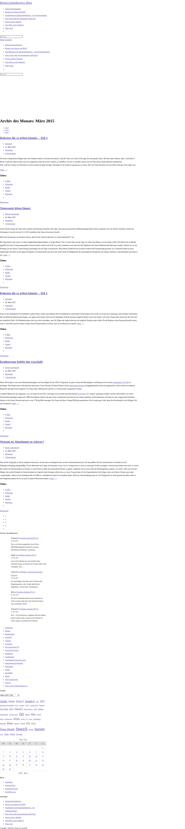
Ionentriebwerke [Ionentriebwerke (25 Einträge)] (13, 714)
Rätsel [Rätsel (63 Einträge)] (10, 723)
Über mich (9, 66)
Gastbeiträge (9, 657)
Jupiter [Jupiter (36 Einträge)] (27, 714)
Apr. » (26, 773)
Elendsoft (8, 144)
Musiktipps (9, 667)
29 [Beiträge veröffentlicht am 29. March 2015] (43, 765)
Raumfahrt (9, 150)
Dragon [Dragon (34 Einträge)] (41, 705)
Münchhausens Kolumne (14, 663)
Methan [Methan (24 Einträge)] (39, 714)
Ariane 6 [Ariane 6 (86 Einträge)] (30, 701)
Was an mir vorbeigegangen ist (16, 686)
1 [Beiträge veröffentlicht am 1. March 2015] (42, 748)
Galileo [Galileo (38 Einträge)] (41, 709)
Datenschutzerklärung (13, 45)
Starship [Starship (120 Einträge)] (40, 729)
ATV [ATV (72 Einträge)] (42, 701)
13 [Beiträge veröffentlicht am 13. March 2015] (30, 756)
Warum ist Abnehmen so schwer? (22, 441)
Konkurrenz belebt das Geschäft (21, 361)
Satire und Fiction (11, 680)
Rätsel (7, 676)
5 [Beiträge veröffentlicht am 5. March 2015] (23, 752)
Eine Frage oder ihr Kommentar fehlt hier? (21, 55)
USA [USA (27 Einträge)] (1, 734)
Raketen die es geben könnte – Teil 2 (24, 138)
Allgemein (9, 628)
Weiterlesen (4, 202)
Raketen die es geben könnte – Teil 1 (24, 293)
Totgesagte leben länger (15, 208)
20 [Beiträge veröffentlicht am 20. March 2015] (30, 760)
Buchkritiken (10, 634)
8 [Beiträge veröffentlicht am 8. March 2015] (42, 752)
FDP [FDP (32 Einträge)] (35, 709)
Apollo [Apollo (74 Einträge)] (3, 701)
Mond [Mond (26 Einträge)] (1, 719)
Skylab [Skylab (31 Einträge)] (23, 723)
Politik (7, 670)
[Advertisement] (92, 97)
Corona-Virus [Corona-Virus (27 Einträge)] (34, 705)
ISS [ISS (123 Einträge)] (21, 714)
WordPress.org (10, 792)
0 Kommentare (10, 154)
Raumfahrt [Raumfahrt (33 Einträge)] (37, 719)
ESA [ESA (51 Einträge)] (11, 709)
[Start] (6, 128)
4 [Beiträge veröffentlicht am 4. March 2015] (16, 752)
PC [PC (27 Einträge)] (26, 719)
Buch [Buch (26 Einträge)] (16, 705)
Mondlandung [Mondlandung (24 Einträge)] (8, 719)
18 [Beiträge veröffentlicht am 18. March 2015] (16, 760)
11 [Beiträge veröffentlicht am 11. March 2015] (16, 756)
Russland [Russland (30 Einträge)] (3, 723)
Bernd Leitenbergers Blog (16, 2)
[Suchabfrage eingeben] (11, 36)
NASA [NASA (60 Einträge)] (16, 719)
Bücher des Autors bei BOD (16, 48)
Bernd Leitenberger (12, 214)
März (7, 132)
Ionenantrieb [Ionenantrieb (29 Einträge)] (4, 714)
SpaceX (8, 683)
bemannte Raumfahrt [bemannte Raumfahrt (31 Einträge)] (7, 705)
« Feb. (20, 773)
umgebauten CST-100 (121, 382)
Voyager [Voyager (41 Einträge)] (19, 734)
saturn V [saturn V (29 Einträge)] (17, 723)
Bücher (7, 631)
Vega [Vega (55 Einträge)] (6, 734)
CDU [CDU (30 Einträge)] (27, 705)
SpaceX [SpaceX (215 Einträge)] (21, 729)
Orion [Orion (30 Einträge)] (23, 719)
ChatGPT (8, 637)
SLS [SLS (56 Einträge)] (28, 723)
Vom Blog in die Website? (15, 62)
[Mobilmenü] (6, 40)
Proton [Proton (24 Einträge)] (30, 719)
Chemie (8, 641)
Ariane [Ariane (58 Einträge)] (11, 701)
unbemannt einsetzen (76, 386)
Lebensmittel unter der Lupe (15, 660)
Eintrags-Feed (10, 785)
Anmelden (9, 782)
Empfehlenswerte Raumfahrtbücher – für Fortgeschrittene (27, 52)
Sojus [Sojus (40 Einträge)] (33, 723)
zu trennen (82, 394)
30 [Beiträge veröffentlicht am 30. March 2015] (3, 769)
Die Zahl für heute (11, 650)
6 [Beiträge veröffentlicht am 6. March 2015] (29, 752)
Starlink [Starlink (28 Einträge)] (31, 729)
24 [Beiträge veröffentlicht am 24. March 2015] (10, 765)
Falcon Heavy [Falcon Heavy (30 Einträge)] (28, 709)
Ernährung (9, 454)
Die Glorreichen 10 (12, 647)
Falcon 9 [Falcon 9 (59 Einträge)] (19, 709)
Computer (8, 644)
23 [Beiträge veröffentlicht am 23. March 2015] (3, 765)
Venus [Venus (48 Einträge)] (12, 734)
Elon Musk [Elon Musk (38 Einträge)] (4, 709)
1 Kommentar (10, 224)
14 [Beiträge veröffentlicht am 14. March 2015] (36, 756)
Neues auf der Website (13, 59)
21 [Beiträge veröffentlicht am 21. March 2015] (36, 760)
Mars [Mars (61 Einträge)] (33, 714)
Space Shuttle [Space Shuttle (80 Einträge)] (7, 729)
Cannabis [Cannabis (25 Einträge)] (21, 705)
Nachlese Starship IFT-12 (29, 538)
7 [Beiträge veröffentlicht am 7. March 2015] (36, 752)
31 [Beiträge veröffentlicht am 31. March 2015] (10, 769)
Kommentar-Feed (11, 789)
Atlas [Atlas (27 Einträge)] (37, 701)
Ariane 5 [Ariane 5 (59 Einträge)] (20, 701)
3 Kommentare (10, 309)
